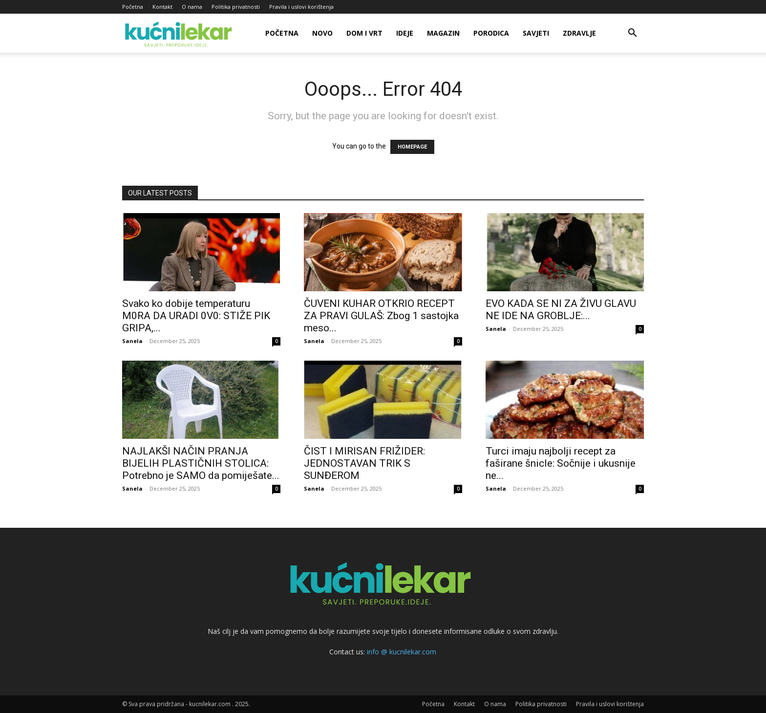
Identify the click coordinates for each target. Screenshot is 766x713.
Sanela (132, 341)
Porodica (491, 33)
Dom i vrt (364, 33)
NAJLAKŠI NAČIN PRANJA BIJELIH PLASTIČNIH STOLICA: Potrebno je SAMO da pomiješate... (200, 463)
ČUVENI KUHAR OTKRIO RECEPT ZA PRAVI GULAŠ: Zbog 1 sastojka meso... (381, 316)
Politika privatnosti (236, 6)
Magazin (443, 33)
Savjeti (536, 33)
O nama (192, 6)
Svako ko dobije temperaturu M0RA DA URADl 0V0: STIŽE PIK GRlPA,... (196, 316)
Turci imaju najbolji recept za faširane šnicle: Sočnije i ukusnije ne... (561, 463)
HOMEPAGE (412, 147)
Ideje (404, 33)
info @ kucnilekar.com (401, 651)
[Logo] (180, 33)
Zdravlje (579, 33)
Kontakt (162, 6)
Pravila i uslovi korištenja (301, 6)
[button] (632, 34)
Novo (322, 33)
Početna (132, 6)
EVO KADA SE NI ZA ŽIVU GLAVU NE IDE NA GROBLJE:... (561, 310)
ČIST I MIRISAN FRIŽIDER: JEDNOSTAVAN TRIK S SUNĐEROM (364, 463)
